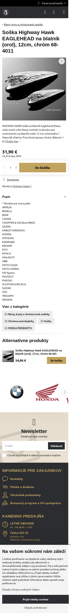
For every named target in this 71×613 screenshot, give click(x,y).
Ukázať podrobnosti (35, 607)
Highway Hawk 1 (22, 186)
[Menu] (64, 12)
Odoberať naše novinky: (34, 436)
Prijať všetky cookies (35, 599)
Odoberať (56, 445)
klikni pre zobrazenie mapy (25, 539)
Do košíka (42, 167)
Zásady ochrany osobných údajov (20, 589)
